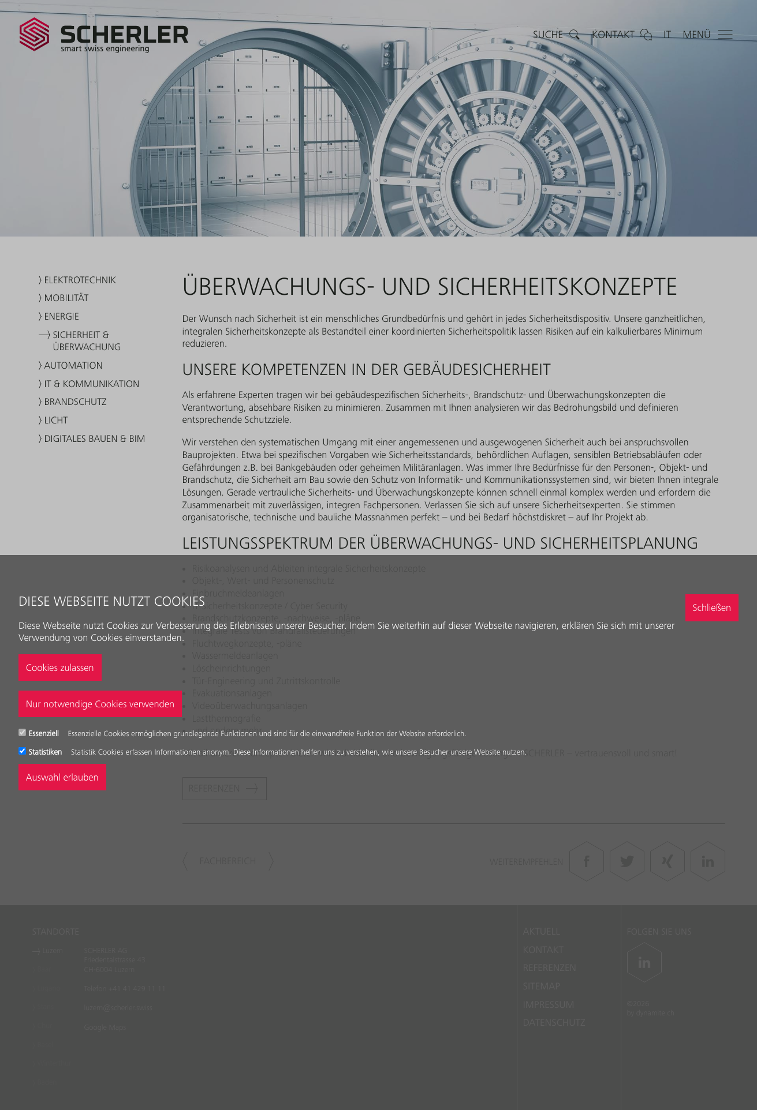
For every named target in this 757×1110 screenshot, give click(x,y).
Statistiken (46, 752)
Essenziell (45, 733)
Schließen (711, 607)
